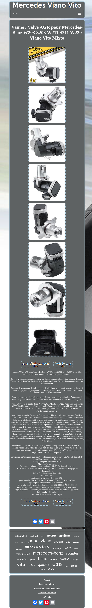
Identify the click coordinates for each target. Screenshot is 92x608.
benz (42, 558)
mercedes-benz (48, 553)
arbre (31, 565)
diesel (42, 569)
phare (32, 560)
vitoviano (76, 536)
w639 (57, 564)
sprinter (72, 553)
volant (23, 542)
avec (16, 543)
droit (42, 536)
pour (33, 540)
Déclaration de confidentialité (47, 588)
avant (51, 535)
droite (51, 569)
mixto (53, 559)
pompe (75, 559)
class (76, 549)
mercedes (37, 547)
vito (21, 564)
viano (45, 540)
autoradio (21, 535)
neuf (66, 566)
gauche (43, 565)
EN (45, 597)
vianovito (19, 549)
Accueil (47, 580)
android (34, 536)
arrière (64, 535)
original (58, 541)
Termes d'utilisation (47, 593)
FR (49, 597)
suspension (21, 559)
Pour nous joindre (47, 584)
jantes (74, 565)
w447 (67, 548)
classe (64, 559)
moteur (76, 542)
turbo (68, 542)
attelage (56, 548)
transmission (23, 553)
